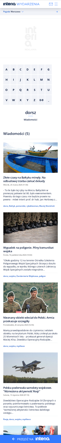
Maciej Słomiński (46, 206)
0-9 (42, 100)
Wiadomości (30, 119)
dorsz (30, 112)
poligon (42, 276)
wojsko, (12, 276)
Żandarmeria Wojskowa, (27, 276)
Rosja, (6, 419)
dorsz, (6, 206)
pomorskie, (21, 206)
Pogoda (6, 11)
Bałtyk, (12, 206)
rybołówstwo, (33, 206)
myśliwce (20, 346)
